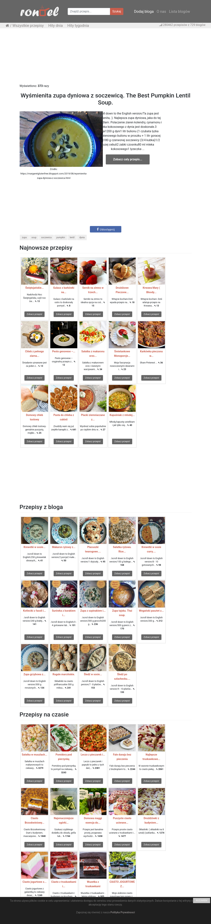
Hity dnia (55, 25)
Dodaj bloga (144, 11)
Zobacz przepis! (34, 314)
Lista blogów (179, 11)
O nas (161, 11)
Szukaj (116, 11)
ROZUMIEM (201, 900)
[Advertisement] (105, 58)
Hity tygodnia (78, 25)
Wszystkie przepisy (28, 25)
